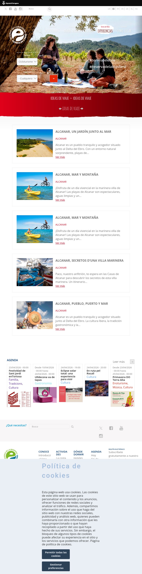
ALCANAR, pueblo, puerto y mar (81, 294)
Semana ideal (96, 455)
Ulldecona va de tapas (45, 369)
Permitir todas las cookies (56, 554)
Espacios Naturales (62, 448)
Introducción (45, 442)
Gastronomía (43, 374)
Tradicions (15, 374)
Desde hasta (44, 361)
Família (13, 370)
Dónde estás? (27, 63)
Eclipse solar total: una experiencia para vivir (68, 365)
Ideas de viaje (60, 88)
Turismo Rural (61, 455)
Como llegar (124, 19)
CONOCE (37, 19)
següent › (132, 352)
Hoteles (78, 442)
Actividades (52, 19)
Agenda (89, 19)
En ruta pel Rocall (93, 362)
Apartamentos (80, 450)
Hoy (93, 442)
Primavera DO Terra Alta (121, 369)
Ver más (60, 147)
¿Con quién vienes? (43, 457)
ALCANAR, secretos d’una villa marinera (89, 251)
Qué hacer (27, 46)
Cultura (13, 378)
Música (117, 378)
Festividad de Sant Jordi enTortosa (17, 364)
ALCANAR (60, 129)
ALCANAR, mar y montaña (76, 165)
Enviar (53, 69)
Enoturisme (120, 374)
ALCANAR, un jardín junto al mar (83, 122)
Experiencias (105, 19)
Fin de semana (96, 448)
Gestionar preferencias (56, 566)
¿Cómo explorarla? (45, 448)
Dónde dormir (72, 19)
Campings (80, 446)
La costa (61, 442)
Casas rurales (78, 455)
